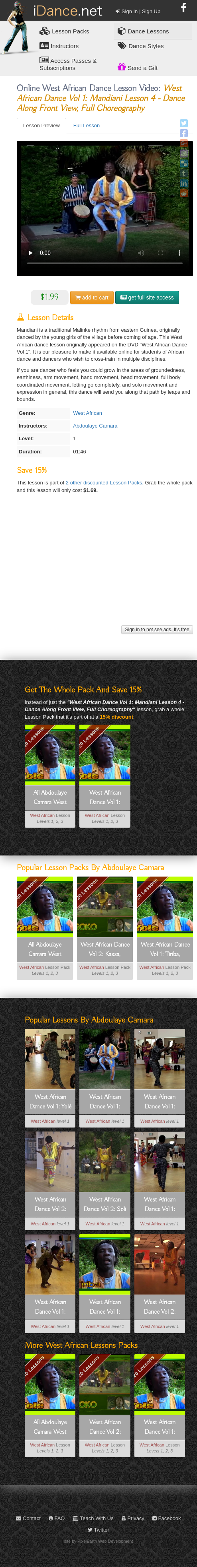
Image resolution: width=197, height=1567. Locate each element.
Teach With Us (93, 1518)
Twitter (98, 1530)
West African (87, 413)
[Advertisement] (104, 567)
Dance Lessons (143, 31)
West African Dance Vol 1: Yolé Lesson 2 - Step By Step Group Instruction (50, 1102)
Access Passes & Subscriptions (68, 63)
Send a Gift (138, 67)
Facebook (166, 1518)
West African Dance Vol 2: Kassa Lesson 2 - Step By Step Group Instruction (50, 1205)
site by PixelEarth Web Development (98, 1541)
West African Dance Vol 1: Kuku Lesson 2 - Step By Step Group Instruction (50, 1308)
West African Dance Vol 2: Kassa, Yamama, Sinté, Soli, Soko (105, 950)
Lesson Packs (64, 31)
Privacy (133, 1518)
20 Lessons (88, 737)
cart (91, 297)
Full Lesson (86, 125)
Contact (28, 1518)
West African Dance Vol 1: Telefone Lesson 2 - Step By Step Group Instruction (159, 1102)
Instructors (59, 45)
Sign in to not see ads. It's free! (157, 629)
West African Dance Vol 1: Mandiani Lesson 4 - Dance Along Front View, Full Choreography (105, 1102)
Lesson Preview (41, 125)
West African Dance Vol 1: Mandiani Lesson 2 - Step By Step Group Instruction (159, 1205)
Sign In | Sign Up (138, 11)
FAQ (57, 1518)
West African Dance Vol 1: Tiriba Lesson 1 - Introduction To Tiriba (104, 1308)
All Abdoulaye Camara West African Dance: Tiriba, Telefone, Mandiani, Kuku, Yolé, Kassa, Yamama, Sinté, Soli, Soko (50, 798)
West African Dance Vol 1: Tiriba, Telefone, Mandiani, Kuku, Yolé (104, 798)
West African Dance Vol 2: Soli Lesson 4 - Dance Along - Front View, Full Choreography (105, 1205)
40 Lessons (34, 737)
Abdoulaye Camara (95, 426)
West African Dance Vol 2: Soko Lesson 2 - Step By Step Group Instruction (159, 1308)
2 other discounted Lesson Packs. (105, 483)
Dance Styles (141, 45)
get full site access (147, 297)
